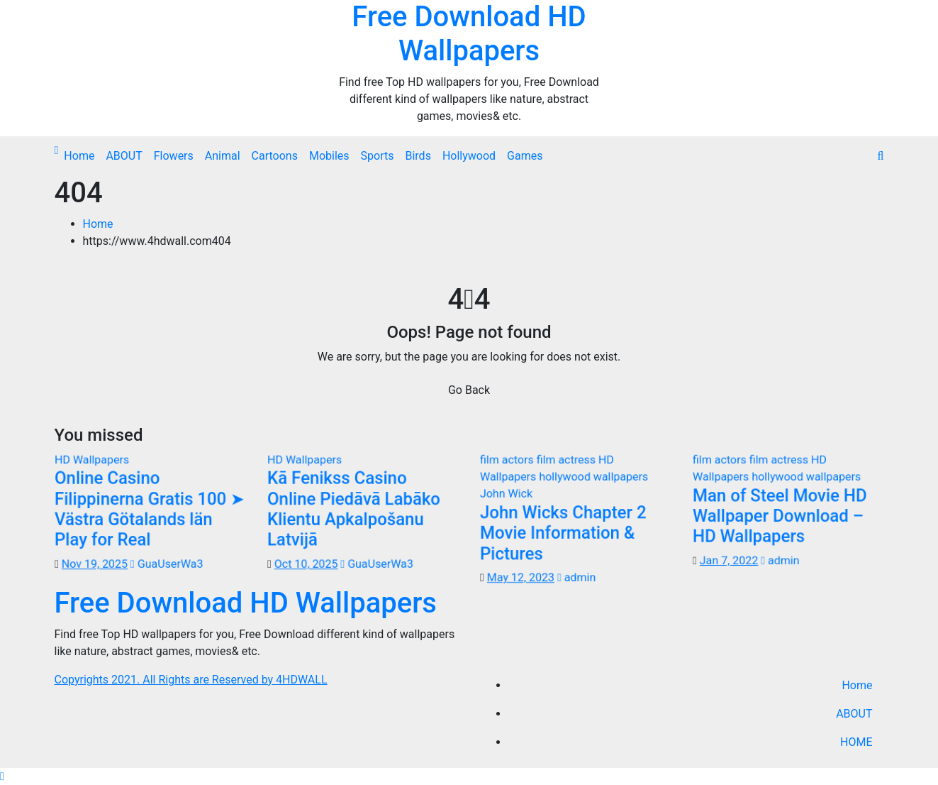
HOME (856, 742)
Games (524, 156)
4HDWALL (301, 679)
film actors (507, 459)
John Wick (505, 493)
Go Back (469, 390)
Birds (417, 156)
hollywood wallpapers (593, 476)
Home (79, 156)
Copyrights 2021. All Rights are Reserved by (166, 679)
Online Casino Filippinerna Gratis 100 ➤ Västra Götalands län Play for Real (149, 508)
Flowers (174, 156)
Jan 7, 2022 (728, 560)
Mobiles (329, 156)
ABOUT (124, 156)
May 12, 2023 (520, 577)
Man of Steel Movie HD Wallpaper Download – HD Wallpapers (779, 515)
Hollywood (469, 156)
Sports (377, 156)
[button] (881, 156)
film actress (567, 459)
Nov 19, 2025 (94, 564)
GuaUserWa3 (166, 564)
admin (576, 577)
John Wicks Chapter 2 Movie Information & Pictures (562, 533)
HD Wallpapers (91, 459)
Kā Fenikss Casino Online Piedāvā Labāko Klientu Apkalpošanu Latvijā (353, 508)
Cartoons (275, 156)
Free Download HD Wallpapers (469, 33)
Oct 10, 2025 (305, 564)
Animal (222, 156)
